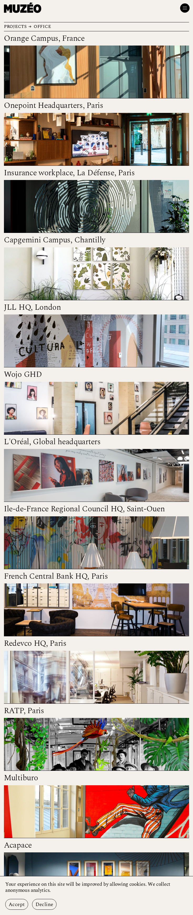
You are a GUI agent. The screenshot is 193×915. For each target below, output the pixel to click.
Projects (15, 26)
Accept (17, 904)
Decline (44, 904)
